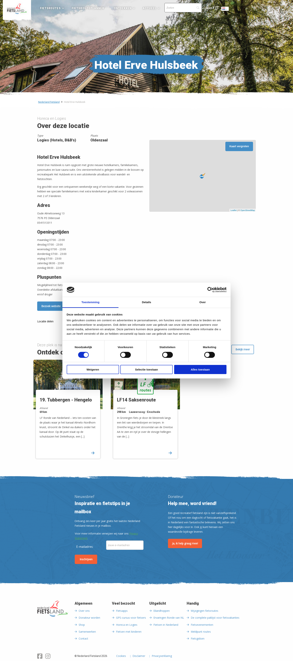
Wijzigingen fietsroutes (204, 610)
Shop (210, 8)
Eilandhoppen (161, 610)
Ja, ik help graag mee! (185, 543)
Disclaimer (138, 656)
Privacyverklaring (162, 656)
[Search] (183, 7)
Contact (83, 638)
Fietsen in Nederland (165, 624)
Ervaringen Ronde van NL (168, 617)
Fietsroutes (50, 8)
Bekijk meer (242, 349)
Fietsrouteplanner (88, 8)
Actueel (150, 8)
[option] (69, 412)
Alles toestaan (200, 369)
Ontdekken (123, 8)
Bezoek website (51, 306)
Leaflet (233, 210)
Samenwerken (87, 631)
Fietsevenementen (202, 624)
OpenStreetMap (247, 210)
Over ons (84, 610)
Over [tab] (202, 302)
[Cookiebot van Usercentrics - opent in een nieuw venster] (210, 290)
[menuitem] (17, 9)
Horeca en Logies (126, 624)
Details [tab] (146, 302)
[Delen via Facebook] (58, 322)
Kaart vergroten (239, 146)
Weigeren (93, 369)
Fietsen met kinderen (128, 631)
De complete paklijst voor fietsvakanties (215, 617)
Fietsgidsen (197, 638)
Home (17, 9)
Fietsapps (122, 610)
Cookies (121, 656)
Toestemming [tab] (90, 302)
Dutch (225, 9)
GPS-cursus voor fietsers (131, 617)
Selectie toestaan (146, 369)
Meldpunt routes (201, 631)
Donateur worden (89, 617)
